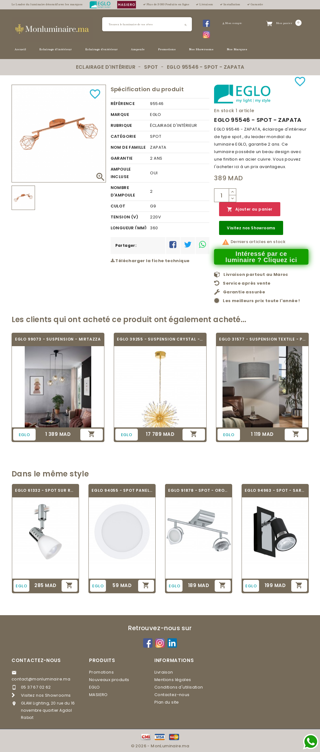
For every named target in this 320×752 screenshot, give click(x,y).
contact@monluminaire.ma (41, 679)
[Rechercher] (147, 24)
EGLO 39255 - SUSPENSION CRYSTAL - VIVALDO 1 (160, 339)
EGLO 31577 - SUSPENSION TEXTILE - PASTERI (262, 339)
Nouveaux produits (109, 680)
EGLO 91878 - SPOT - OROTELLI (198, 490)
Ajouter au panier (249, 209)
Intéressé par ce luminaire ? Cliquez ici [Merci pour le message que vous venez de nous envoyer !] (261, 256)
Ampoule (138, 49)
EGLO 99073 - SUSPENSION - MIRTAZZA (58, 339)
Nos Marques (237, 49)
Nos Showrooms (201, 49)
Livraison (163, 672)
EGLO (94, 687)
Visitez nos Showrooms (251, 228)
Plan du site (166, 702)
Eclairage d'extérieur (101, 49)
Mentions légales (172, 680)
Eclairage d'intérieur (55, 49)
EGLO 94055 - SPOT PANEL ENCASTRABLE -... (122, 490)
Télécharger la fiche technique (150, 261)
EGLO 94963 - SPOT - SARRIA (275, 490)
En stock (224, 110)
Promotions (167, 49)
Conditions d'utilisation (178, 687)
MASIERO (98, 695)
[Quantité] (221, 195)
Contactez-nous (36, 660)
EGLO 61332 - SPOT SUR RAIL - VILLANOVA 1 (45, 490)
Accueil (20, 49)
